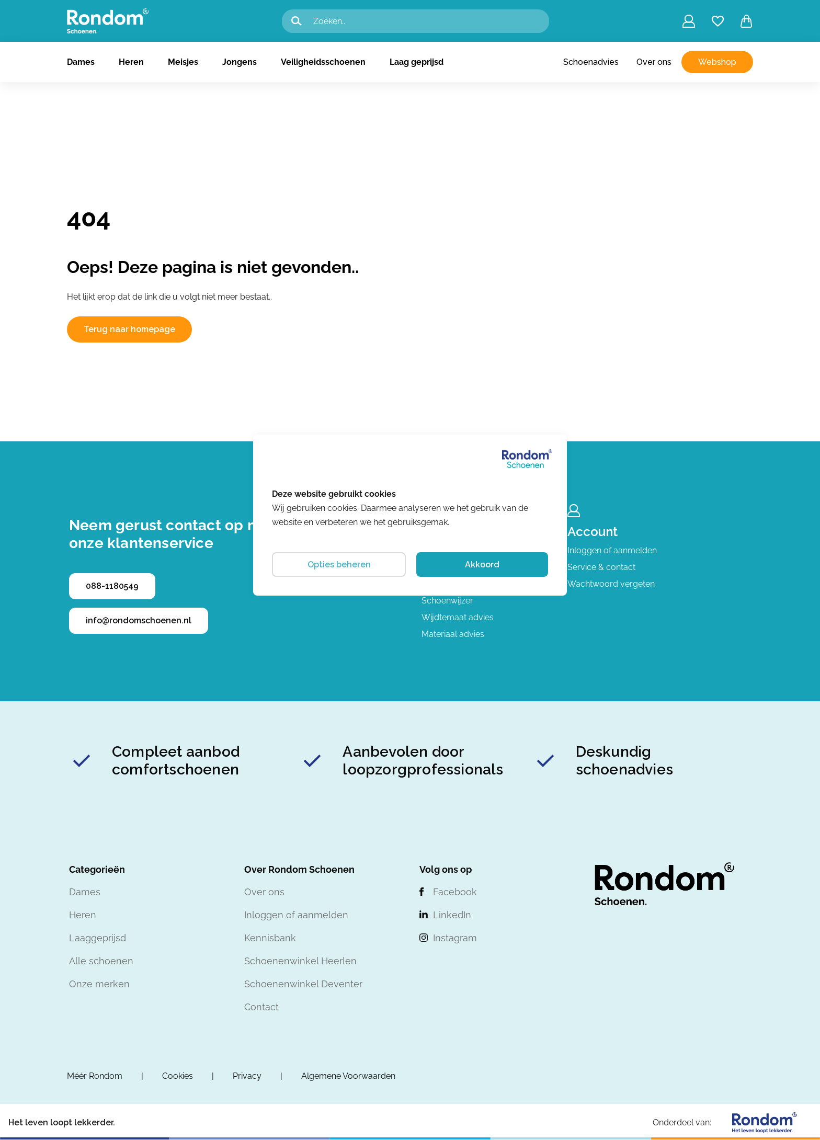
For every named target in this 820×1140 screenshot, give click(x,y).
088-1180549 (112, 586)
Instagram (455, 937)
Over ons (653, 62)
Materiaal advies (453, 634)
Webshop (717, 62)
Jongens (239, 62)
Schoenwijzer (447, 601)
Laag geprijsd (416, 62)
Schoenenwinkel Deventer (303, 983)
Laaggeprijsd (97, 937)
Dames (81, 62)
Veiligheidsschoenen (323, 62)
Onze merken (99, 983)
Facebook (455, 891)
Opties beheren (339, 564)
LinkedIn (452, 914)
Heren (131, 62)
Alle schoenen (101, 960)
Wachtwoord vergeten (611, 584)
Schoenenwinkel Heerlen (300, 960)
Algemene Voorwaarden (348, 1076)
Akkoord (482, 564)
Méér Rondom (94, 1076)
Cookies (177, 1076)
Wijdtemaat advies (458, 617)
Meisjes (183, 62)
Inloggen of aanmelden (612, 550)
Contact (261, 1006)
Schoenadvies (591, 62)
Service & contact (601, 567)
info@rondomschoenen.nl (138, 620)
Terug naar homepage (129, 329)
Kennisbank (270, 937)
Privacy (247, 1076)
